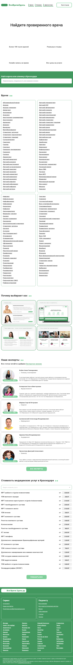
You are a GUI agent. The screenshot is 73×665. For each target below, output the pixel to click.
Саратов (40, 643)
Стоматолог (43, 213)
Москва (5, 623)
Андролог (6, 115)
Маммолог (43, 179)
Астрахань (6, 630)
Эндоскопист (43, 273)
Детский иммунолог (10, 177)
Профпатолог (7, 253)
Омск (39, 627)
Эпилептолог (43, 275)
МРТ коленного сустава (10, 517)
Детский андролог (9, 162)
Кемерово (25, 636)
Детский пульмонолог (46, 117)
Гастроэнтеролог (9, 139)
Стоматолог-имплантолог (48, 209)
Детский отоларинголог (47, 102)
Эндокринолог (44, 270)
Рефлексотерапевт (9, 283)
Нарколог (42, 189)
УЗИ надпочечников (9, 560)
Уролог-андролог (45, 243)
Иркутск (24, 625)
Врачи (31, 5)
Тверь (58, 625)
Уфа (57, 636)
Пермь (39, 634)
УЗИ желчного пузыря (10, 497)
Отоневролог (7, 236)
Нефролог (6, 209)
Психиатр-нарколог (10, 258)
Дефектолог (43, 139)
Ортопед (6, 228)
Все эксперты (36, 469)
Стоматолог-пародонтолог (12, 134)
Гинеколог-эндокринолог (12, 149)
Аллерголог (7, 110)
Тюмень (59, 632)
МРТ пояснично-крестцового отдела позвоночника (21, 501)
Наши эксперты (8, 606)
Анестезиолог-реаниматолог (13, 117)
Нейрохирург (7, 204)
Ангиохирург (7, 112)
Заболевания (43, 611)
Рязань (39, 639)
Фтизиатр (42, 253)
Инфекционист (44, 149)
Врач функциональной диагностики (51, 256)
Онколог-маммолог (10, 218)
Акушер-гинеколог (9, 107)
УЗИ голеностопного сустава (12, 548)
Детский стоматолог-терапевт (49, 122)
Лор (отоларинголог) (10, 233)
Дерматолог (7, 157)
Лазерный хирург (45, 167)
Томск (58, 627)
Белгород (6, 634)
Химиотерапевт (44, 258)
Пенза (39, 632)
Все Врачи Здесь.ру (15, 590)
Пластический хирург (10, 251)
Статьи (41, 614)
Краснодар (25, 641)
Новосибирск (41, 625)
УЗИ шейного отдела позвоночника (15, 564)
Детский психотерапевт (47, 115)
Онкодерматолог (9, 211)
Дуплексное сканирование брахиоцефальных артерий (22, 540)
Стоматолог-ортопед (10, 226)
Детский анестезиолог (11, 164)
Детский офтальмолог (47, 107)
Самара (39, 641)
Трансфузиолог (44, 231)
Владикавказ (7, 639)
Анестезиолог (8, 120)
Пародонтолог (8, 246)
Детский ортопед (9, 189)
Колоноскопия (7, 524)
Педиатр (6, 248)
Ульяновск (59, 634)
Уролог (41, 241)
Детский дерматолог (10, 174)
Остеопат (6, 231)
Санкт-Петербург (9, 625)
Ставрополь (60, 623)
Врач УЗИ (42, 236)
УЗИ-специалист (45, 238)
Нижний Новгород (43, 623)
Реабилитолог (8, 268)
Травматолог (43, 226)
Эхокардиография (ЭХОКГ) (11, 568)
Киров (24, 639)
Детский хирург (44, 132)
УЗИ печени (5, 513)
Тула (57, 630)
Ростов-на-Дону (42, 636)
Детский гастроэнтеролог (12, 167)
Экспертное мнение (34, 364)
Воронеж (6, 646)
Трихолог (42, 233)
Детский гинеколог (9, 172)
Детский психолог (45, 112)
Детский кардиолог (10, 179)
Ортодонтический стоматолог (13, 223)
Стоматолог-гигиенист (47, 211)
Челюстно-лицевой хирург (48, 265)
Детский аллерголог (10, 159)
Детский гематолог (9, 169)
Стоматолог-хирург (46, 260)
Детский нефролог (9, 186)
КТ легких (5, 532)
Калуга (24, 634)
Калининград (26, 632)
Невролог (6, 196)
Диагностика (48, 5)
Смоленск (40, 648)
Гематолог (6, 142)
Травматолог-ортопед (47, 228)
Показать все (36, 577)
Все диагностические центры (48, 606)
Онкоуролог (7, 221)
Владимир (6, 641)
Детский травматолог (46, 125)
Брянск (5, 636)
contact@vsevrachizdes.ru (24, 662)
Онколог (6, 216)
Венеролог (6, 127)
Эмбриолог (43, 268)
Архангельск (7, 627)
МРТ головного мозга (9, 509)
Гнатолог (6, 154)
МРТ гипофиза (7, 536)
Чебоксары (60, 641)
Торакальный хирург (46, 223)
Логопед (42, 172)
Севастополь (41, 646)
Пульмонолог (7, 265)
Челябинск (59, 643)
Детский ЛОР (43, 105)
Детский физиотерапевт (47, 130)
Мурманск (25, 650)
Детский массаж (45, 137)
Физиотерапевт (44, 246)
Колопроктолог (44, 159)
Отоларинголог (8, 238)
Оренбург (40, 630)
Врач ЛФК (42, 169)
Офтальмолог (7, 243)
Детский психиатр (45, 110)
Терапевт (42, 221)
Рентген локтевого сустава (12, 521)
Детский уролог (44, 127)
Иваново (5, 650)
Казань (24, 630)
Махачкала (25, 648)
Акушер (5, 105)
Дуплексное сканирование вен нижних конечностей (22, 552)
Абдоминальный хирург (11, 102)
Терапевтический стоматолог (49, 218)
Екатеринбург (7, 648)
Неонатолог (7, 206)
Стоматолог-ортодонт (10, 132)
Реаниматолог (8, 270)
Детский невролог (9, 181)
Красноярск (26, 643)
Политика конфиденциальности (14, 609)
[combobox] (36, 487)
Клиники (39, 5)
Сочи (39, 650)
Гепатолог (6, 147)
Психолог (6, 260)
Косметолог (43, 162)
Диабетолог (43, 142)
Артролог (6, 125)
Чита (57, 646)
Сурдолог (42, 216)
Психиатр (6, 256)
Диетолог (42, 144)
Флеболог (42, 248)
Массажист (43, 184)
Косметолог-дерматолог (47, 164)
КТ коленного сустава (10, 544)
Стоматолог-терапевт (10, 137)
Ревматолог (7, 273)
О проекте (6, 603)
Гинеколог (6, 152)
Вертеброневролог (9, 130)
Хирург (41, 263)
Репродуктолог (8, 278)
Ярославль (59, 648)
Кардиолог (43, 152)
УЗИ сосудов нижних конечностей (14, 556)
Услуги (41, 617)
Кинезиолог (43, 157)
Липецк (24, 646)
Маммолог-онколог (10, 213)
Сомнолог (42, 199)
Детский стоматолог (46, 120)
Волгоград (6, 643)
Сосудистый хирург (46, 201)
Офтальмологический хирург (13, 241)
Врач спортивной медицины (49, 204)
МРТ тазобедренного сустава (13, 505)
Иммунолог (43, 147)
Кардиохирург (44, 154)
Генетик (5, 144)
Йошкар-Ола (26, 627)
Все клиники (43, 603)
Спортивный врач (45, 206)
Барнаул (5, 632)
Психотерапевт (8, 263)
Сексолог (42, 196)
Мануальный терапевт (47, 181)
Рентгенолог (7, 275)
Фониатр (42, 251)
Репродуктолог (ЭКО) (10, 280)
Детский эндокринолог (47, 134)
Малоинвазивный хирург (47, 177)
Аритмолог (6, 122)
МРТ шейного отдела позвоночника (15, 493)
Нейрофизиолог (8, 201)
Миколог (42, 186)
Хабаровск (59, 639)
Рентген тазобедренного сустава (14, 528)
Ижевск (24, 623)
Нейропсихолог (8, 199)
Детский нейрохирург (10, 184)
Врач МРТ (42, 174)
